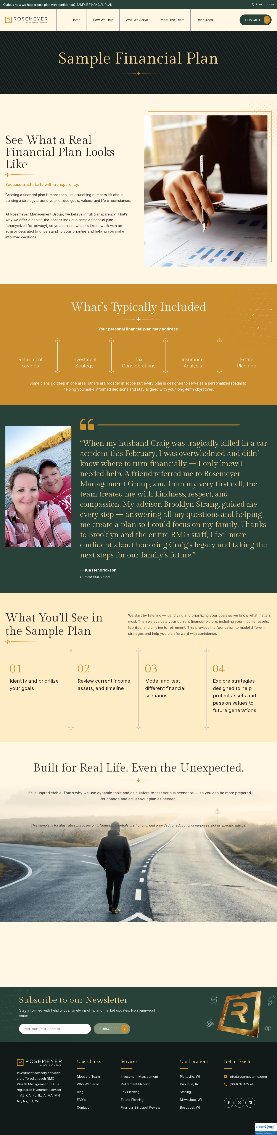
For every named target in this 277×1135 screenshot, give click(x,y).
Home (76, 20)
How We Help (103, 20)
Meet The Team (172, 20)
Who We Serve (137, 20)
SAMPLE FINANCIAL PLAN (94, 4)
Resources (205, 20)
